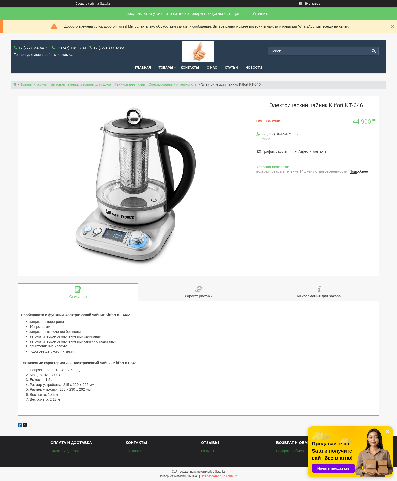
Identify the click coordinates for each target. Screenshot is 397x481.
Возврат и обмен (290, 451)
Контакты (190, 67)
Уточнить (260, 13)
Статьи (231, 67)
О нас (212, 67)
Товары (165, 67)
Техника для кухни (130, 84)
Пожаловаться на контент (219, 476)
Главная (143, 67)
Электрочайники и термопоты (173, 84)
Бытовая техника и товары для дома (81, 84)
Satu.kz (220, 471)
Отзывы (207, 451)
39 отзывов (312, 3)
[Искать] (374, 51)
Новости (254, 67)
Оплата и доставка (65, 451)
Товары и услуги (33, 84)
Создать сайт (85, 3)
